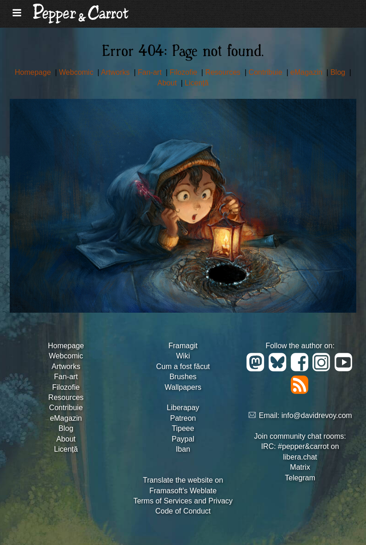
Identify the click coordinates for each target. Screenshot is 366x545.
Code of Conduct (182, 511)
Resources (224, 72)
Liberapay (183, 408)
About (168, 83)
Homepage (34, 72)
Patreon (183, 418)
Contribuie (266, 72)
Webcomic (77, 72)
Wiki (183, 356)
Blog (338, 72)
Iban (183, 449)
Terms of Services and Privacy (183, 501)
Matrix (300, 467)
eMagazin (307, 72)
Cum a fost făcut (183, 366)
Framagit (183, 346)
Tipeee (183, 428)
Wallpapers (183, 387)
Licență (197, 83)
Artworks (116, 72)
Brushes (183, 377)
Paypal (183, 439)
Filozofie (184, 72)
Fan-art (151, 72)
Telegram (300, 478)
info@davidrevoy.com (317, 415)
